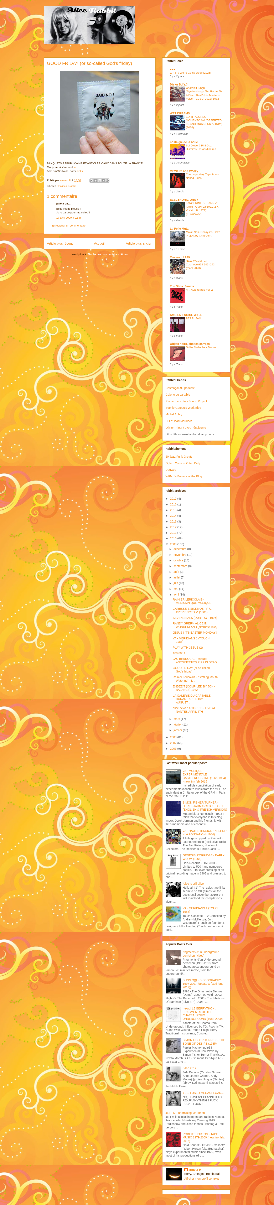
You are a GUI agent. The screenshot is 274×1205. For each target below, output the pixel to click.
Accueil (99, 243)
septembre (181, 566)
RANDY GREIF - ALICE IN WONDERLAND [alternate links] (195, 625)
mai (176, 589)
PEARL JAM (193, 318)
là (74, 167)
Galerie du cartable (178, 394)
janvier (178, 730)
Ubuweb (171, 469)
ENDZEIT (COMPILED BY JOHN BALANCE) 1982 (194, 688)
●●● (172, 69)
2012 (173, 527)
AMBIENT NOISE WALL (186, 315)
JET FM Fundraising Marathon (185, 1113)
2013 (173, 521)
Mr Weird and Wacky (184, 171)
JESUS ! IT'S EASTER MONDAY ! (195, 632)
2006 (173, 748)
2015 (173, 510)
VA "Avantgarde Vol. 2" (200, 289)
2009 (173, 544)
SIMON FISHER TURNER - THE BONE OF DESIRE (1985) (204, 1041)
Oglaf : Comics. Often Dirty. (183, 463)
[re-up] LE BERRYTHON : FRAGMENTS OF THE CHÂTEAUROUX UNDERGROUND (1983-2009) (203, 1013)
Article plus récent (60, 243)
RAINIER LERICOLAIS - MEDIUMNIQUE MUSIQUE (192, 601)
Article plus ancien (139, 243)
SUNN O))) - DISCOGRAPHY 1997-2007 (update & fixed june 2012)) (203, 983)
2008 (173, 737)
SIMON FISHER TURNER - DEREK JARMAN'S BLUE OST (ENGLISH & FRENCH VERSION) (205, 806)
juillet (177, 577)
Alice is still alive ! (194, 883)
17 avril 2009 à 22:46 (69, 217)
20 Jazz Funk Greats (179, 456)
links (80, 171)
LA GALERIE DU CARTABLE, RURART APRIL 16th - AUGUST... (192, 699)
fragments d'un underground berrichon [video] (201, 953)
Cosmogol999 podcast (180, 388)
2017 (173, 498)
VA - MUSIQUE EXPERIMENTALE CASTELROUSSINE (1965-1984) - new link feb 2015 (204, 776)
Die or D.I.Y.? (179, 84)
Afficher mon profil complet (201, 1178)
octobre (179, 560)
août (177, 571)
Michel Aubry (174, 414)
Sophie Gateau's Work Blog (183, 407)
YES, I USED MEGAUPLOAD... (203, 1093)
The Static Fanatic (182, 286)
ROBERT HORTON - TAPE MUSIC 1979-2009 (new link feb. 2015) (204, 1137)
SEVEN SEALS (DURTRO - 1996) (195, 617)
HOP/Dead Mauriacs (179, 421)
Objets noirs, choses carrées (190, 344)
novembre (180, 554)
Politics (62, 186)
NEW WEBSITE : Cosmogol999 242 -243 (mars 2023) (200, 264)
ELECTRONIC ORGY (184, 199)
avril (177, 594)
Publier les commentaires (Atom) (108, 254)
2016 (173, 504)
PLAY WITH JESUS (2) (188, 647)
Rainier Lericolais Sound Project (186, 401)
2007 (173, 743)
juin (176, 583)
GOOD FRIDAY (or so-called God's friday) (191, 669)
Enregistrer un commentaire (69, 225)
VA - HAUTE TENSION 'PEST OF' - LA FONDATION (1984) (205, 832)
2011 (173, 532)
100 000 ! (179, 653)
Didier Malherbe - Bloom (201, 347)
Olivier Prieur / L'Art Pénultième (186, 427)
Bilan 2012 (189, 1068)
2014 (173, 515)
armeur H (194, 1169)
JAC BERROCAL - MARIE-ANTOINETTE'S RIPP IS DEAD (195, 660)
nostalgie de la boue (184, 142)
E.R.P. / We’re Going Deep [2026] (190, 72)
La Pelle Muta (179, 228)
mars (177, 719)
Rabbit (72, 186)
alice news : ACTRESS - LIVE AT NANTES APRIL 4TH (194, 709)
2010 (173, 538)
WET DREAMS (180, 113)
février (178, 724)
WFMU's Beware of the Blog (184, 476)
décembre (180, 549)
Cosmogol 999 (180, 257)
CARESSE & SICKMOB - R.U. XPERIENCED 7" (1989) (192, 610)
